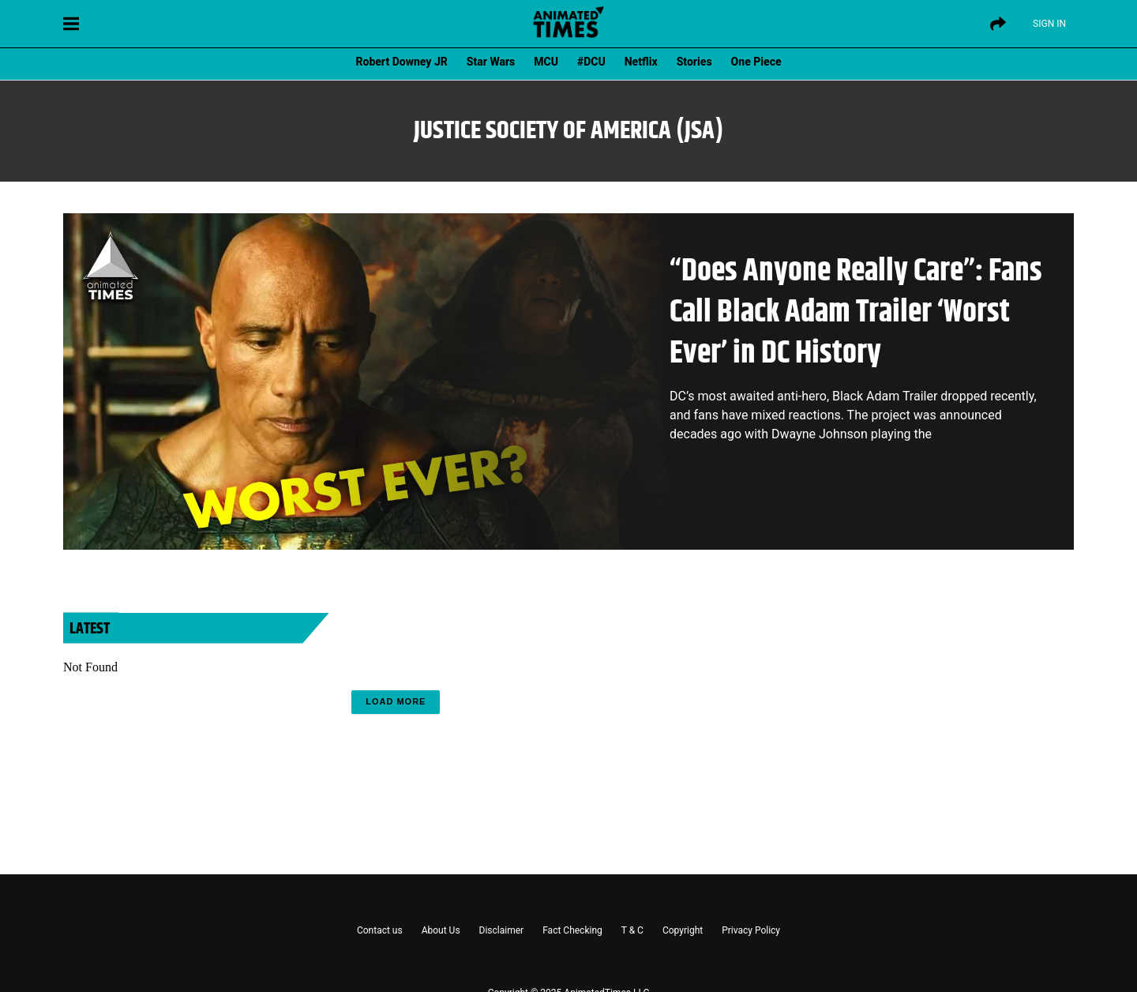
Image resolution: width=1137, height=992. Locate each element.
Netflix (641, 61)
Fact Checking (572, 930)
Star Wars (491, 61)
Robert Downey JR (401, 61)
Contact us (380, 930)
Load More (396, 701)
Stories (694, 61)
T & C (632, 930)
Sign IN (1049, 23)
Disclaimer (501, 930)
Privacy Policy (751, 930)
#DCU (591, 61)
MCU (546, 61)
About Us (441, 930)
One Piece (756, 61)
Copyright (682, 930)
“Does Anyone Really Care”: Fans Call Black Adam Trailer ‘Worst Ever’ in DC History (856, 312)
